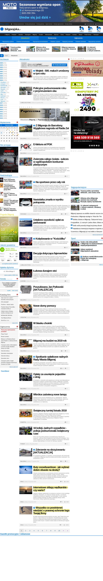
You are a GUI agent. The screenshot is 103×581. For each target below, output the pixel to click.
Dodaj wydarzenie (19, 24)
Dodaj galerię (40, 24)
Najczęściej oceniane (94, 41)
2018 (3, 80)
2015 (3, 107)
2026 (3, 63)
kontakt (99, 29)
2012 (3, 114)
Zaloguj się (99, 24)
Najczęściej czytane (8, 41)
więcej (101, 264)
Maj (3, 94)
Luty (3, 99)
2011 (3, 116)
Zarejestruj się (89, 24)
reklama (90, 29)
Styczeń (4, 101)
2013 (3, 111)
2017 (3, 103)
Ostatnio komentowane (23, 41)
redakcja (81, 29)
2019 (3, 78)
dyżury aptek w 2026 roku (11, 275)
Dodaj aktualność (30, 24)
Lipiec (4, 91)
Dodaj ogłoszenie (58, 24)
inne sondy (15, 290)
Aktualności (25, 38)
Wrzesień (5, 87)
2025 (3, 65)
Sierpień (5, 89)
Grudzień (5, 82)
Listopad (5, 84)
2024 (3, 67)
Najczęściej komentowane (40, 41)
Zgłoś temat (49, 24)
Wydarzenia (52, 38)
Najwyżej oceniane (67, 41)
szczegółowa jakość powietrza (10, 263)
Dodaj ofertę (68, 24)
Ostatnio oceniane (81, 41)
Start (6, 55)
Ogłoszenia (78, 38)
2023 (3, 69)
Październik (6, 85)
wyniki (9, 290)
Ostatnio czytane (55, 41)
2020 (3, 76)
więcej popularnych (97, 234)
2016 (3, 105)
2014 (3, 109)
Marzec (4, 98)
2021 (3, 73)
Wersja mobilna (4, 24)
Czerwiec (5, 92)
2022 (3, 71)
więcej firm (15, 323)
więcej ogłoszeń (13, 367)
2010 (3, 118)
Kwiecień (5, 96)
